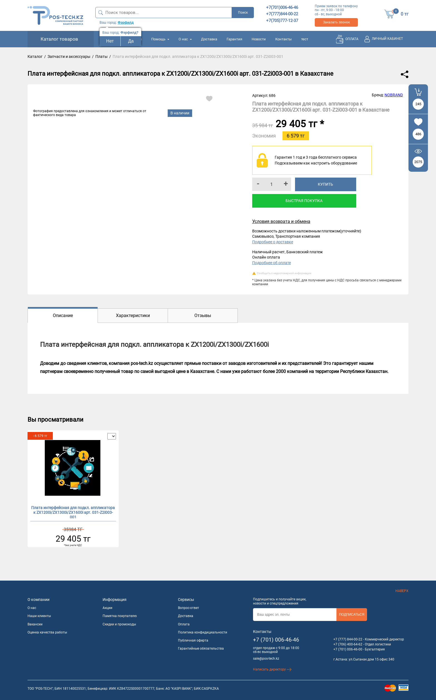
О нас (185, 39)
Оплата (184, 624)
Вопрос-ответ (188, 608)
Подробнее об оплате (271, 263)
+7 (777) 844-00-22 (347, 639)
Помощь (160, 39)
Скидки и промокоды (119, 624)
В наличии (179, 113)
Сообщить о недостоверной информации (284, 273)
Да (131, 41)
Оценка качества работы (47, 632)
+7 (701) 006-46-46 (276, 640)
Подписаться (351, 615)
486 (418, 134)
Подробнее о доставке (272, 242)
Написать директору (272, 669)
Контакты (283, 39)
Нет (110, 41)
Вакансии (35, 624)
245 (418, 104)
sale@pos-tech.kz (266, 658)
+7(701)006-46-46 (282, 7)
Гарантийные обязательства (201, 648)
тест (304, 39)
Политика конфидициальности (202, 632)
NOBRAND (394, 95)
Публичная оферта (193, 640)
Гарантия (234, 39)
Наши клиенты (39, 616)
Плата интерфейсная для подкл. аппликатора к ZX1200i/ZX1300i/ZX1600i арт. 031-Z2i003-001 (73, 511)
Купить (325, 184)
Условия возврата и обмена (281, 221)
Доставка (209, 39)
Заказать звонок (336, 22)
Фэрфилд (125, 22)
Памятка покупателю (120, 616)
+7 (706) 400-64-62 (347, 644)
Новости (259, 39)
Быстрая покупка (304, 200)
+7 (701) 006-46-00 (347, 649)
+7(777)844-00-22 (282, 13)
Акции (107, 608)
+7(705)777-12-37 (282, 20)
